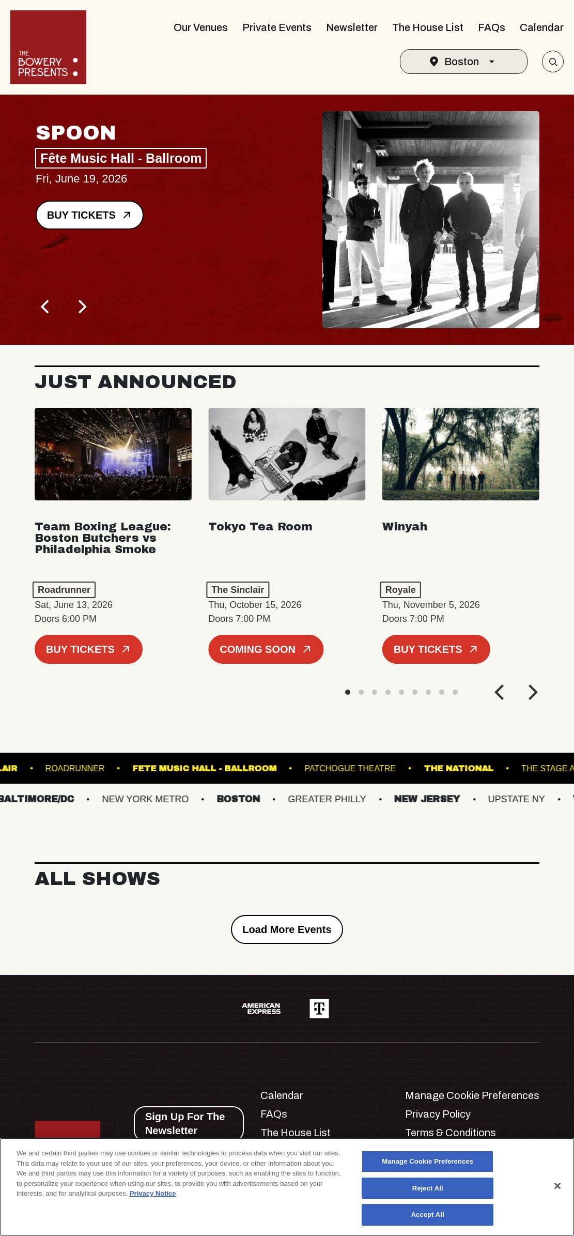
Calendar (542, 27)
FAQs (491, 27)
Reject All (427, 1188)
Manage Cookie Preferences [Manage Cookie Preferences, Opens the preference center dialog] (427, 1161)
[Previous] (46, 306)
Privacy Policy (438, 1114)
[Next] (81, 306)
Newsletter (352, 27)
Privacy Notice (153, 1193)
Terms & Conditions (450, 1132)
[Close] (557, 1185)
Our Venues (201, 27)
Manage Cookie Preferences (472, 1095)
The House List (427, 27)
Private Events (277, 27)
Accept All (427, 1214)
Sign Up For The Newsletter (185, 1123)
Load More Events (286, 929)
